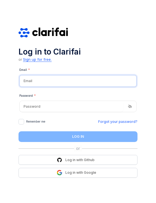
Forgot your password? (117, 121)
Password (27, 96)
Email (24, 70)
